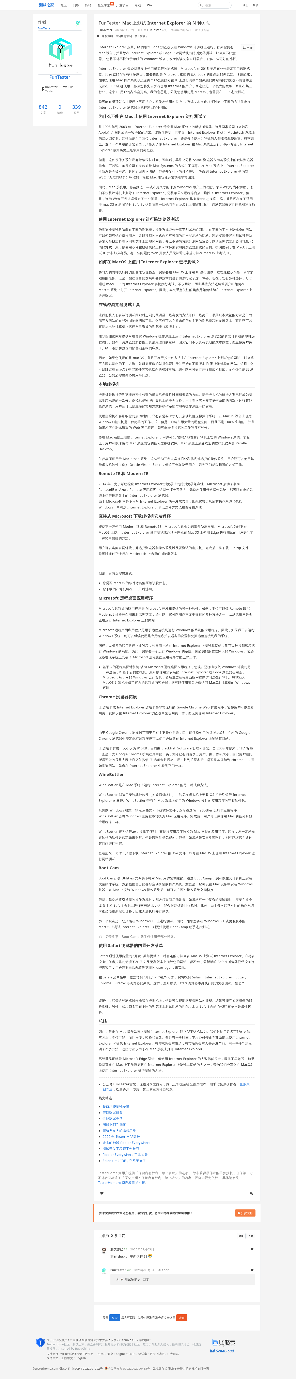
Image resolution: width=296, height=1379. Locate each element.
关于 (50, 1340)
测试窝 (142, 1354)
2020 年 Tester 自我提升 (121, 1136)
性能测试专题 (113, 1118)
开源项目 (122, 5)
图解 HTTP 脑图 (114, 1124)
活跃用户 (61, 1340)
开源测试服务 (113, 1112)
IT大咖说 (173, 1354)
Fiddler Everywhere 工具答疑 (125, 1154)
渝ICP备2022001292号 (87, 1368)
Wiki (150, 5)
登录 (256, 5)
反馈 (113, 1340)
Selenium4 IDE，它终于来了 (124, 1161)
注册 (246, 5)
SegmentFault (126, 1354)
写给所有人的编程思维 (119, 1131)
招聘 (88, 5)
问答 (76, 5)
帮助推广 (145, 1340)
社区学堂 (105, 4)
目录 (248, 48)
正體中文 (67, 1358)
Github (124, 1340)
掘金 (110, 1354)
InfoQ (100, 1354)
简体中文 (53, 1358)
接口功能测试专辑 (116, 1106)
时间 (241, 1236)
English (81, 1358)
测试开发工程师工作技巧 (121, 1148)
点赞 (250, 1236)
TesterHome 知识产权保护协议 (121, 1182)
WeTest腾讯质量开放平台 (77, 1354)
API (134, 1340)
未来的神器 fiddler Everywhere (127, 1142)
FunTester (45, 28)
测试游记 (116, 1249)
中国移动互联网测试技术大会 (89, 1340)
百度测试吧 (157, 1354)
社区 (64, 5)
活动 (138, 5)
